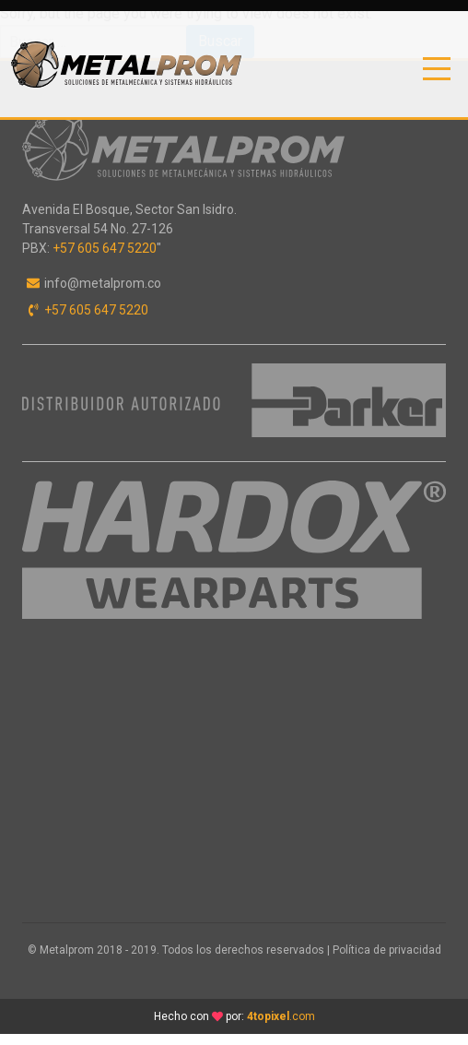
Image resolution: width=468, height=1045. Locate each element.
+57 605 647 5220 (105, 248)
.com (281, 1016)
